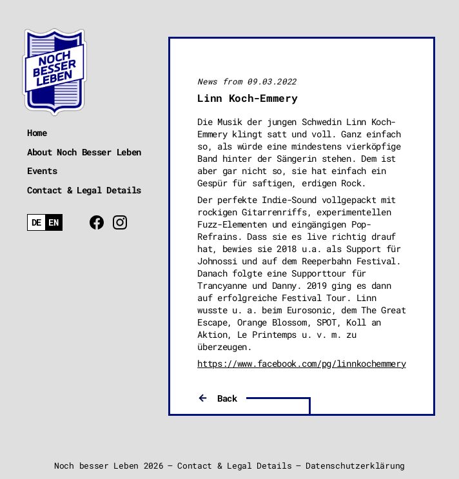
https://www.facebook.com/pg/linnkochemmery (301, 363)
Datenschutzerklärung (355, 465)
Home (37, 132)
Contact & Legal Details (84, 190)
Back (227, 398)
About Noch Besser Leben (84, 152)
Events (42, 170)
